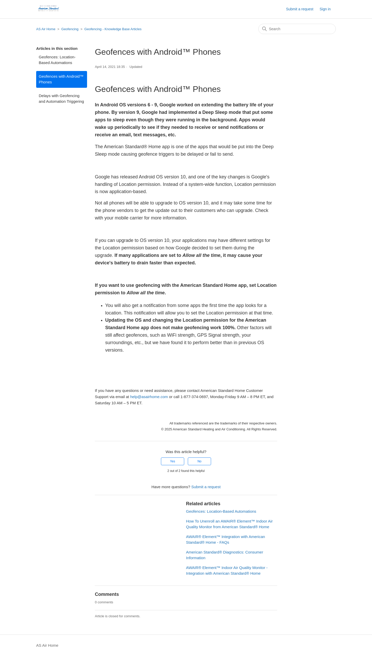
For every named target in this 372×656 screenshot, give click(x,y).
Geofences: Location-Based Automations (57, 60)
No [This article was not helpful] (199, 461)
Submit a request (299, 9)
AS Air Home (45, 29)
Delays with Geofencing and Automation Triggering (61, 98)
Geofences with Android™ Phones (61, 79)
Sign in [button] (325, 9)
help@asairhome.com (149, 396)
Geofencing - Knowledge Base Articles (113, 29)
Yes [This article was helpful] (172, 461)
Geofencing (70, 29)
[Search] (297, 29)
